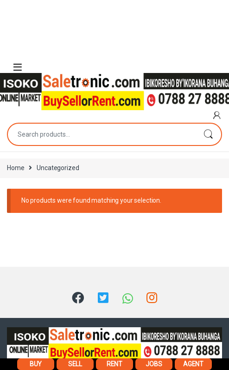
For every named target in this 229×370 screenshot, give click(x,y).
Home (15, 168)
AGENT (193, 364)
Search (208, 134)
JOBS (154, 364)
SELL (75, 364)
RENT (114, 364)
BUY (36, 364)
